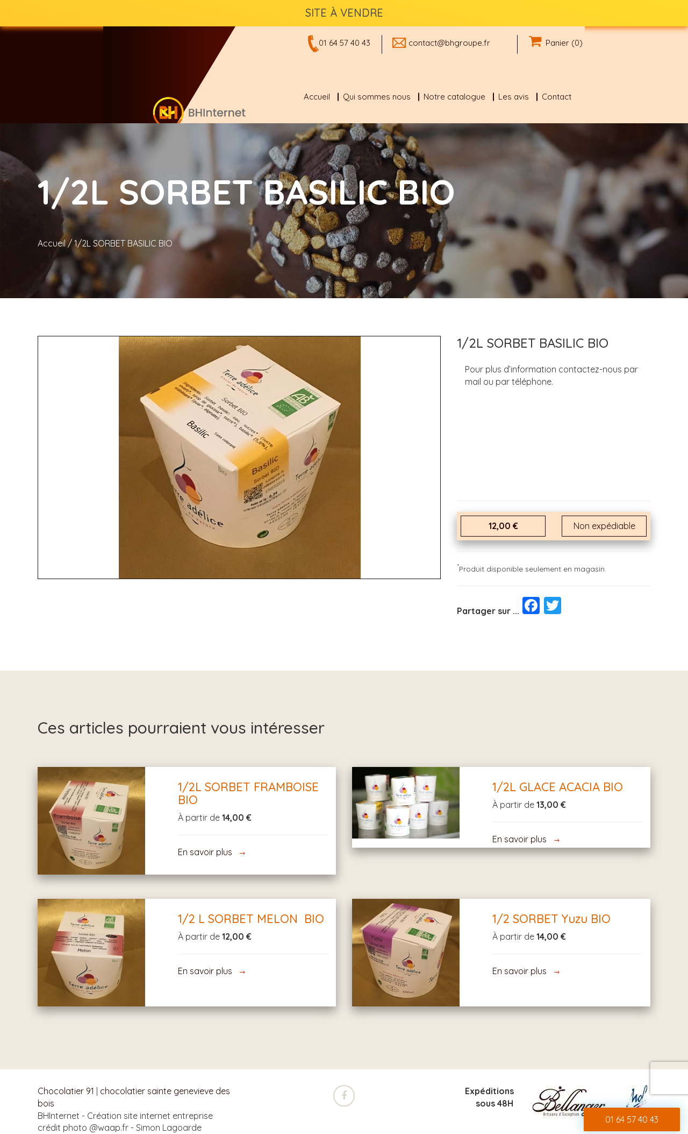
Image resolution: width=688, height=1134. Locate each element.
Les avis (513, 96)
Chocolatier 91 (66, 1091)
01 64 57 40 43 (344, 43)
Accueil (317, 96)
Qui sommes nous (377, 96)
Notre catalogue (454, 96)
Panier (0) (556, 43)
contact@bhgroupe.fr (449, 43)
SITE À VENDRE (344, 12)
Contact (556, 96)
